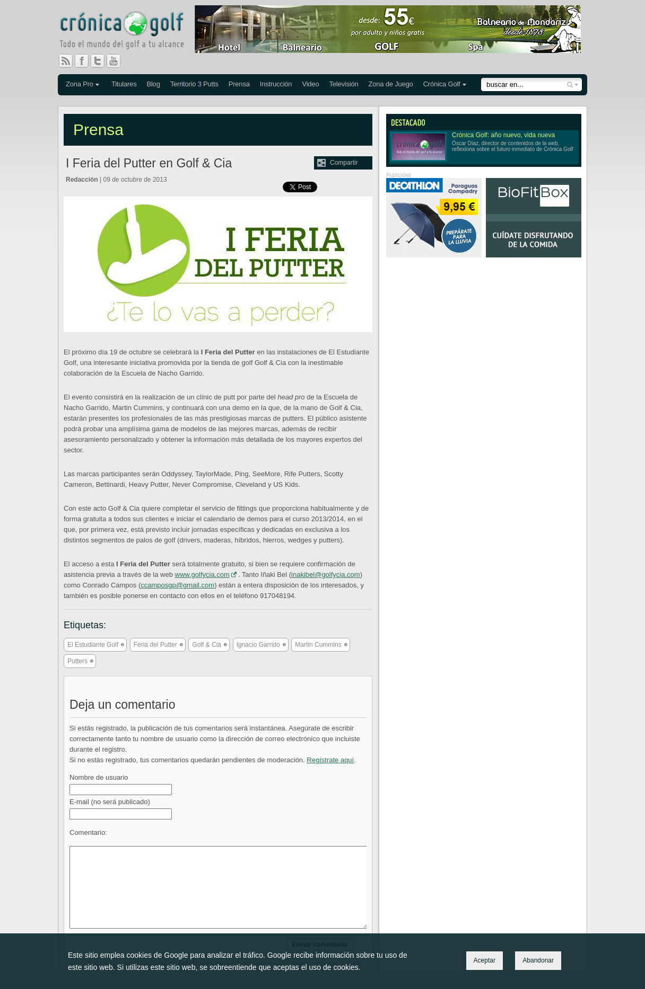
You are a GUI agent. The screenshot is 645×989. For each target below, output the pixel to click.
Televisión (343, 84)
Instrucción (276, 84)
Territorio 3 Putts (194, 84)
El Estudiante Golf (92, 644)
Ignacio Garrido (258, 644)
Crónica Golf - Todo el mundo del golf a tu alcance (129, 32)
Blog (153, 84)
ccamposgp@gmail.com (177, 585)
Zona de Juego (391, 84)
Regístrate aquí (330, 760)
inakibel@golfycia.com (325, 574)
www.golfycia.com (202, 574)
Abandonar (538, 960)
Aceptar (484, 960)
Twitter (102, 61)
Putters (77, 661)
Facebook (86, 61)
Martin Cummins (318, 644)
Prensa (239, 84)
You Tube (118, 61)
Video (310, 84)
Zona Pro (79, 84)
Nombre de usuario (98, 777)
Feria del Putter (155, 644)
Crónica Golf (441, 84)
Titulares (124, 84)
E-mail (109, 802)
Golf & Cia (206, 644)
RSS (66, 61)
